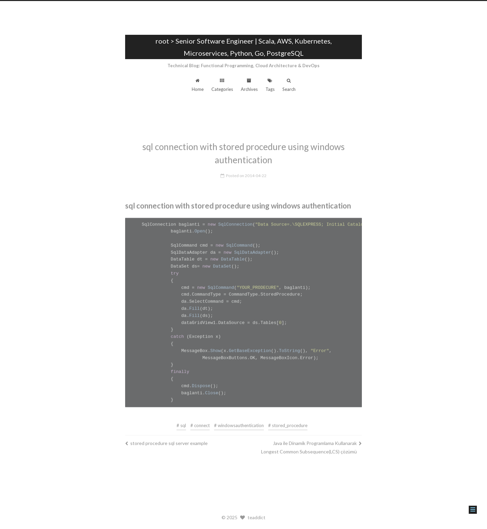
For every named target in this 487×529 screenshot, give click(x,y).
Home (198, 85)
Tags (270, 85)
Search (289, 85)
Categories (222, 85)
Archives (249, 85)
